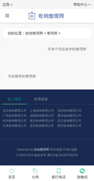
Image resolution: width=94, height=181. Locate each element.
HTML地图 (70, 149)
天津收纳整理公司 (15, 125)
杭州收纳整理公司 (15, 120)
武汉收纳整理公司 (69, 120)
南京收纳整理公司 (42, 120)
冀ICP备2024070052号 (62, 155)
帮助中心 (82, 4)
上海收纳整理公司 (42, 110)
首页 (12, 173)
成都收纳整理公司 (42, 115)
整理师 (52, 33)
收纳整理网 (34, 33)
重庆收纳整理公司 (69, 115)
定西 (8, 4)
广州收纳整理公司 (15, 115)
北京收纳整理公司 (15, 110)
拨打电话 (59, 173)
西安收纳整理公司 (69, 125)
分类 (35, 173)
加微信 (82, 173)
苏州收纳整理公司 (42, 125)
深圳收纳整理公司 (69, 110)
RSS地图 (56, 149)
